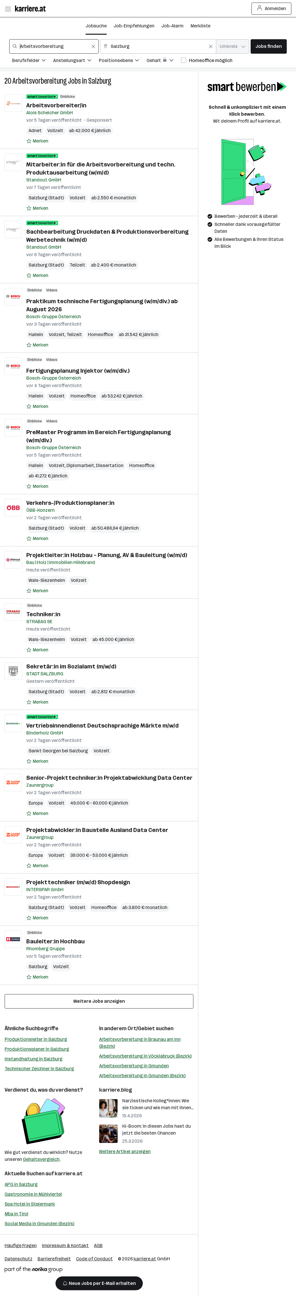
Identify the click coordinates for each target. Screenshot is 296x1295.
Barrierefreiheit (54, 1259)
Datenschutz (18, 1259)
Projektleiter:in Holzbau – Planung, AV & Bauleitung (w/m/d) (106, 555)
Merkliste (200, 26)
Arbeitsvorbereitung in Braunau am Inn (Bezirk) (140, 1043)
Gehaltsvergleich (41, 1159)
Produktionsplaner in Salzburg (37, 1049)
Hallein (36, 334)
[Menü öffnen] (7, 8)
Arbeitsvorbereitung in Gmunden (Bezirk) (142, 1075)
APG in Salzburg (21, 1184)
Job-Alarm (172, 26)
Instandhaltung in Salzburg (33, 1059)
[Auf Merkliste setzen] (37, 141)
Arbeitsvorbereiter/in (56, 105)
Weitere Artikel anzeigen (125, 1151)
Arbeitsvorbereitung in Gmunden (134, 1066)
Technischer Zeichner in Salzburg (39, 1068)
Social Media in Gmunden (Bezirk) (39, 1223)
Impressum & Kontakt (65, 1245)
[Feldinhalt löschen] (93, 46)
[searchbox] (54, 46)
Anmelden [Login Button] (271, 8)
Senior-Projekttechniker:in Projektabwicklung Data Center (109, 777)
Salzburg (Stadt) (46, 197)
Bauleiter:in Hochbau (55, 941)
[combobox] (54, 46)
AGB (98, 1245)
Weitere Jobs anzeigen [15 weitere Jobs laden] (99, 1001)
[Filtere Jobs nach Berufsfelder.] (32, 61)
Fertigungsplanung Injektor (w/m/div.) (78, 370)
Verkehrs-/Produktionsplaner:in (70, 502)
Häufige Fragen (21, 1245)
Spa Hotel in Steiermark (30, 1204)
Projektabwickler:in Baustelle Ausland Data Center (97, 830)
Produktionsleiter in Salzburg (36, 1039)
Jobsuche (96, 26)
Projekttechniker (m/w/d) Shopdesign (78, 882)
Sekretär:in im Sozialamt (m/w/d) (71, 666)
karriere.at (69, 1173)
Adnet (35, 130)
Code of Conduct (94, 1259)
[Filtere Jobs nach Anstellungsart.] (76, 61)
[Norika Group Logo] (33, 1271)
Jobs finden (269, 46)
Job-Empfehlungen (134, 26)
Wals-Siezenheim (47, 580)
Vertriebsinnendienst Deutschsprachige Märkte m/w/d (102, 725)
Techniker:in (43, 614)
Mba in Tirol (16, 1214)
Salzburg (99, 81)
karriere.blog (115, 1090)
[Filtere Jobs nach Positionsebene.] (123, 61)
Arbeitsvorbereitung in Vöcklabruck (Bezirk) (145, 1056)
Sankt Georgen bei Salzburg (58, 751)
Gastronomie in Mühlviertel (33, 1194)
